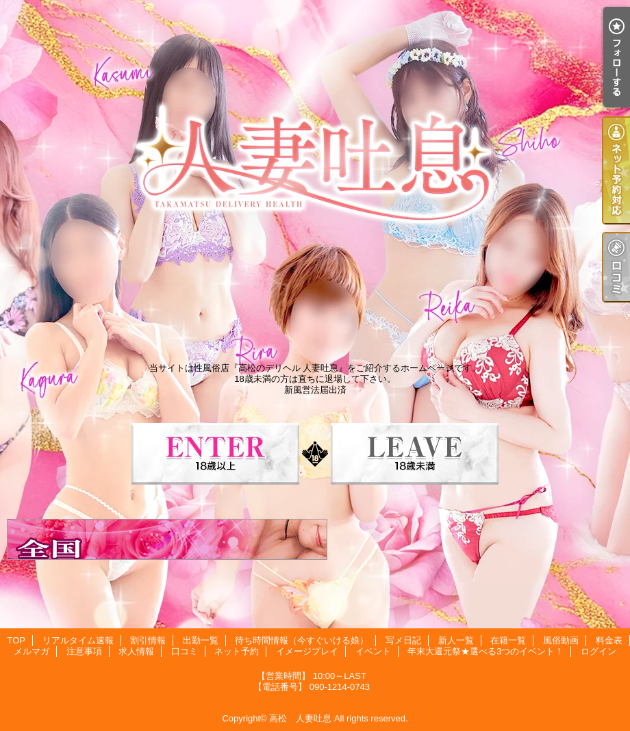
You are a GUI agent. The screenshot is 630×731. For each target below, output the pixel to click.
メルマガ (31, 651)
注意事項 (84, 651)
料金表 (609, 640)
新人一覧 (456, 640)
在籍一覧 (508, 640)
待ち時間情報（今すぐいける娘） (301, 640)
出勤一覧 (200, 640)
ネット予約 (236, 651)
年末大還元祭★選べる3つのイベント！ (485, 651)
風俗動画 (561, 640)
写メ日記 (403, 640)
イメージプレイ (307, 651)
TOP (16, 640)
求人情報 (136, 651)
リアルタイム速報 (78, 640)
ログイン (598, 651)
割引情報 (148, 640)
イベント (373, 651)
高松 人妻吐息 (300, 718)
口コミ (184, 651)
